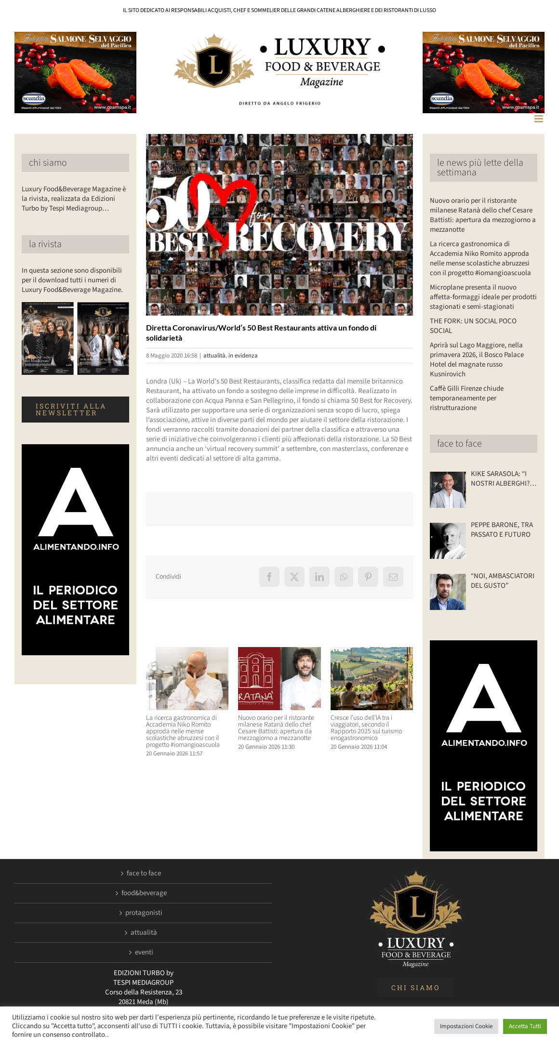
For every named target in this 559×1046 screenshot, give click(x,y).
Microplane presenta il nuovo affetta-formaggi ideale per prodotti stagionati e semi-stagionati (483, 297)
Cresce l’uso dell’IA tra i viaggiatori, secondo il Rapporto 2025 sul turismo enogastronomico (366, 728)
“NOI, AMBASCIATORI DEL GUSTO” (502, 581)
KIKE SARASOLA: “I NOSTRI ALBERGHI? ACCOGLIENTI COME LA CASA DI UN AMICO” (501, 479)
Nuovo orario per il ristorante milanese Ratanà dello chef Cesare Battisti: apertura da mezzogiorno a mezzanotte (276, 728)
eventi (144, 952)
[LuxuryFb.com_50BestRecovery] (279, 225)
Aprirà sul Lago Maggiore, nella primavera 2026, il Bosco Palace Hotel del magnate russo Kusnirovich (477, 359)
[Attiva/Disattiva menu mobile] (539, 119)
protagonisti (143, 913)
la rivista (45, 244)
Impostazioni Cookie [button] (466, 1026)
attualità (214, 355)
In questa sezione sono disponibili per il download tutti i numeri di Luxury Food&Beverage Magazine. (72, 280)
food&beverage (144, 893)
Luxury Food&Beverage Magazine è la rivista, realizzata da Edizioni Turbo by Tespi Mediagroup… (74, 198)
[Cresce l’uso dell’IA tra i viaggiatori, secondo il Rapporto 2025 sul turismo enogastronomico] (372, 652)
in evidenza (243, 355)
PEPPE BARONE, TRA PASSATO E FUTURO (502, 530)
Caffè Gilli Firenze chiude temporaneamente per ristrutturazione (467, 398)
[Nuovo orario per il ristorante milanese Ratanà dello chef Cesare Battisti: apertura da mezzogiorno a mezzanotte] (279, 652)
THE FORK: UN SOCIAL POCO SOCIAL (473, 326)
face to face (459, 443)
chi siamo (48, 163)
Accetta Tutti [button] (525, 1026)
